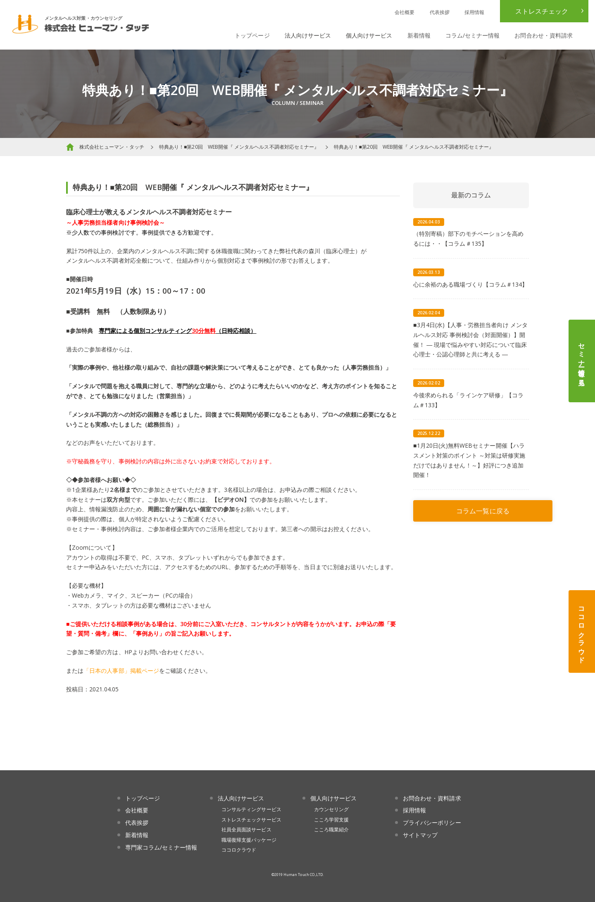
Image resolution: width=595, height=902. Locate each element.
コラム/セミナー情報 (472, 35)
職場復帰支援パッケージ (248, 839)
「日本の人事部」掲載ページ (121, 670)
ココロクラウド (581, 631)
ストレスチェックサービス (251, 819)
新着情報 (419, 35)
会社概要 (404, 12)
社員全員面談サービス (246, 829)
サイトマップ (420, 835)
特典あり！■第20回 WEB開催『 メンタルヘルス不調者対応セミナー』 (239, 146)
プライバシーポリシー (432, 822)
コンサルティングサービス (251, 809)
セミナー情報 (582, 361)
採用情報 (474, 12)
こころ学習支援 (331, 819)
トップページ (252, 35)
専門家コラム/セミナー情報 (161, 847)
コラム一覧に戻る (482, 510)
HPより (134, 652)
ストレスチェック (541, 11)
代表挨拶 (440, 12)
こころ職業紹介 (331, 829)
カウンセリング (331, 809)
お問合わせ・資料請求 (543, 35)
